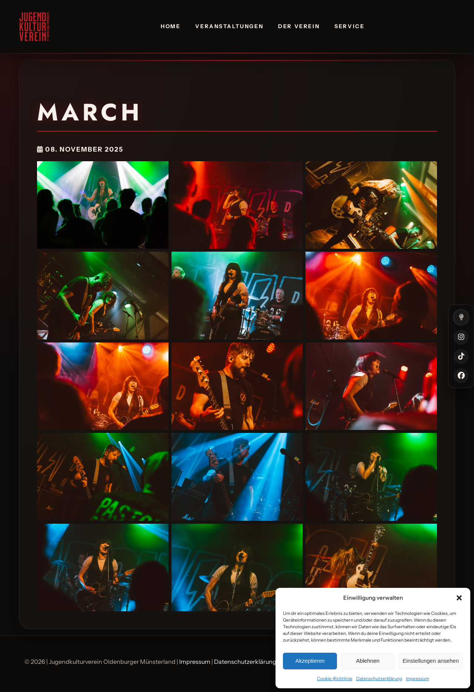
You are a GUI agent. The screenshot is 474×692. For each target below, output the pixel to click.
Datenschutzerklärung (379, 678)
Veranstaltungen (229, 26)
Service (349, 26)
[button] (459, 598)
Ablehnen (367, 661)
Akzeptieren (309, 661)
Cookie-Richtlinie (335, 678)
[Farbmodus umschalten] (461, 317)
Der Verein (299, 26)
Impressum (417, 678)
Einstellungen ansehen (431, 661)
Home (170, 26)
